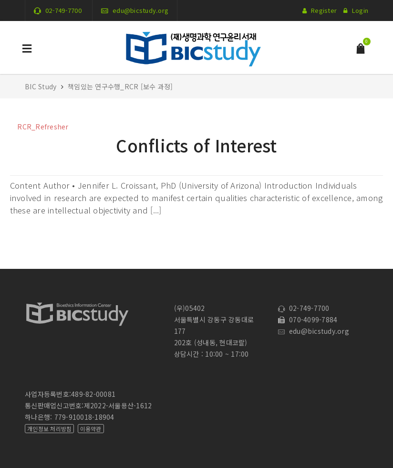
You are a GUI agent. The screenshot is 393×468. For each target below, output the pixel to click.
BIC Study (42, 86)
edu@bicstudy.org (140, 10)
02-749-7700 (63, 10)
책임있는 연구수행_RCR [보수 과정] (120, 86)
